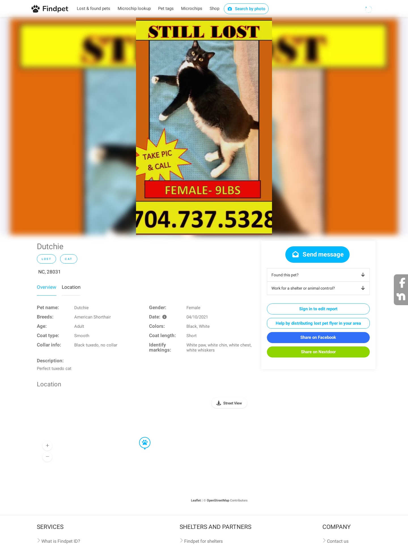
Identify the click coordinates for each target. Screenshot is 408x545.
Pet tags (166, 8)
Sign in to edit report (318, 308)
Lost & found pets (93, 8)
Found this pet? (319, 275)
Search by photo (246, 8)
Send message (317, 254)
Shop (214, 8)
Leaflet (196, 500)
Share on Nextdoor (318, 351)
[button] (141, 437)
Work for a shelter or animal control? (319, 288)
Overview (46, 287)
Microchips (191, 8)
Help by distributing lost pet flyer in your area (318, 323)
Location (71, 287)
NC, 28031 (49, 272)
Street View (232, 403)
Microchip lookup (134, 8)
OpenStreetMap (218, 500)
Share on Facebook (318, 337)
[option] (204, 126)
